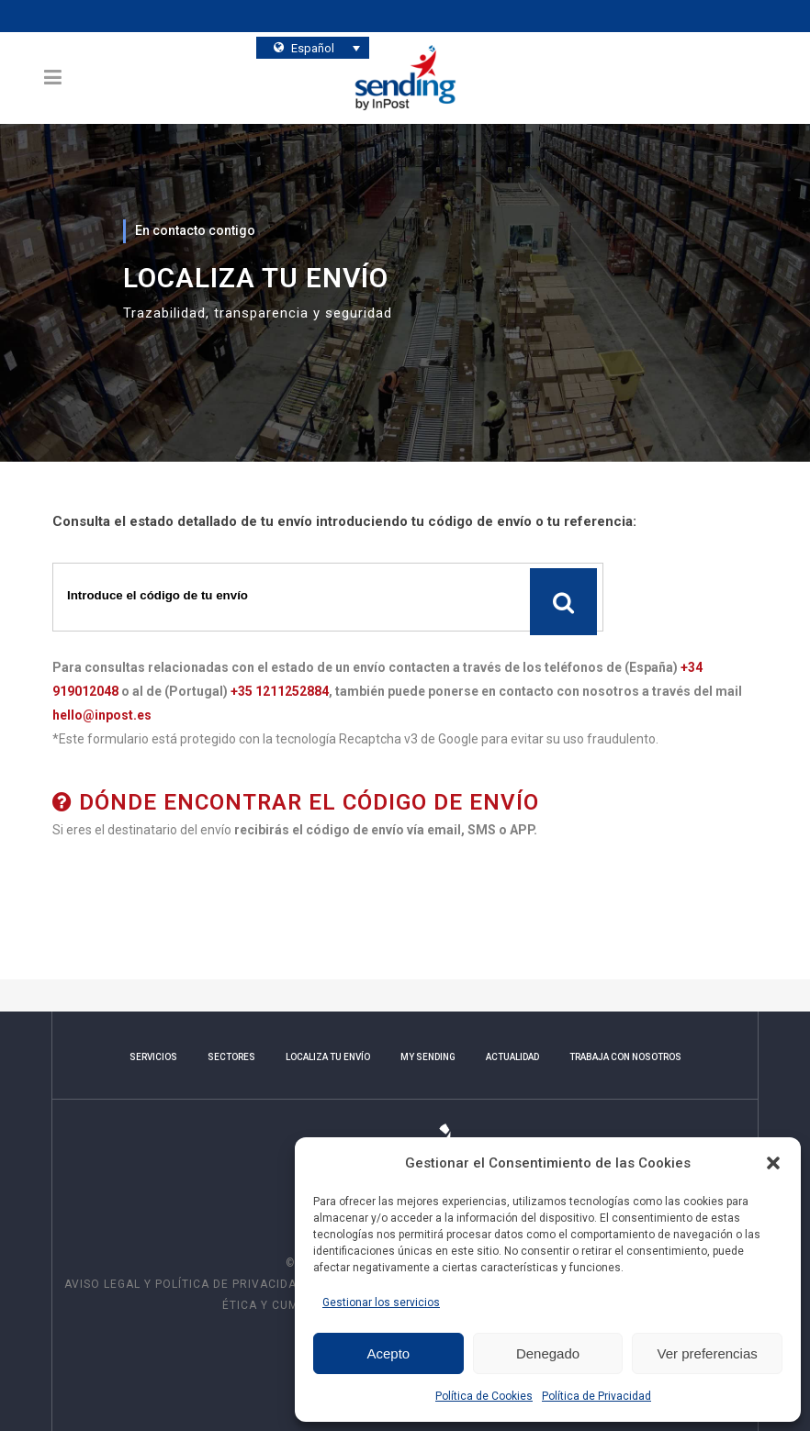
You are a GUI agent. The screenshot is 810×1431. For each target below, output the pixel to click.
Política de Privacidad (596, 1396)
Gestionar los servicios (381, 1302)
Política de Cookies (484, 1396)
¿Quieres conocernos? (480, 45)
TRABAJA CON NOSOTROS (625, 1057)
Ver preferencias (708, 1353)
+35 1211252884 (280, 691)
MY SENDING (428, 1057)
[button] (773, 1163)
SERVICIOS (153, 1057)
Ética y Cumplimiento (292, 1305)
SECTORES (231, 1057)
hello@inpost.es (102, 715)
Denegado (547, 1353)
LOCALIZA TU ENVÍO (328, 1057)
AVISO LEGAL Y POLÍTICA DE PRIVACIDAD (186, 1284)
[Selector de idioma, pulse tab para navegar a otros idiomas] (313, 48)
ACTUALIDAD (512, 1057)
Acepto (388, 1353)
